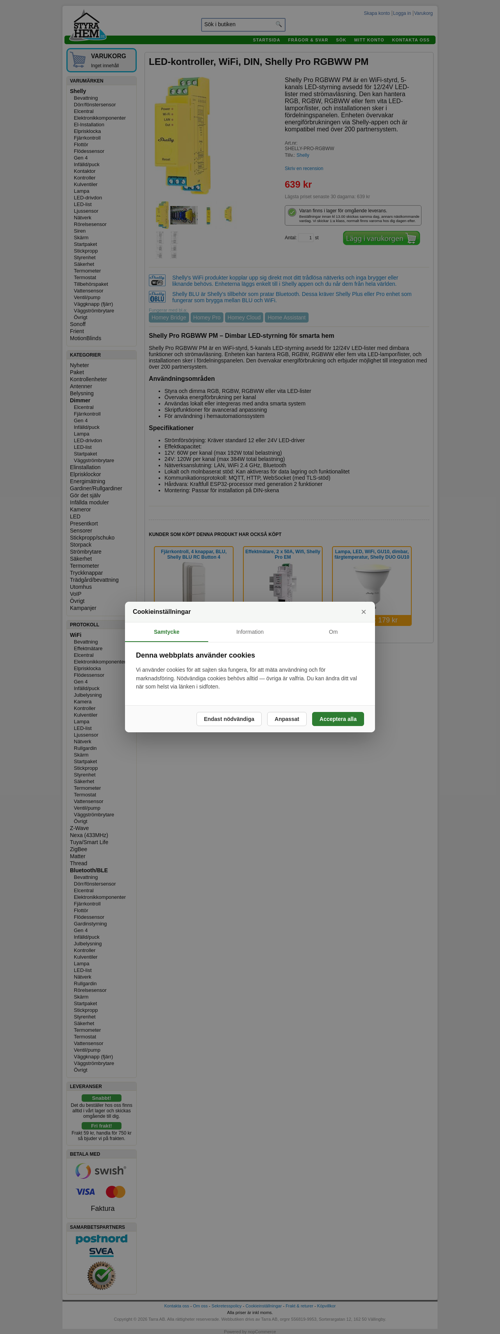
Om (333, 632)
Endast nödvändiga (229, 719)
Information (250, 632)
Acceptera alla (338, 719)
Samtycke (166, 632)
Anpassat (287, 719)
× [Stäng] (363, 611)
